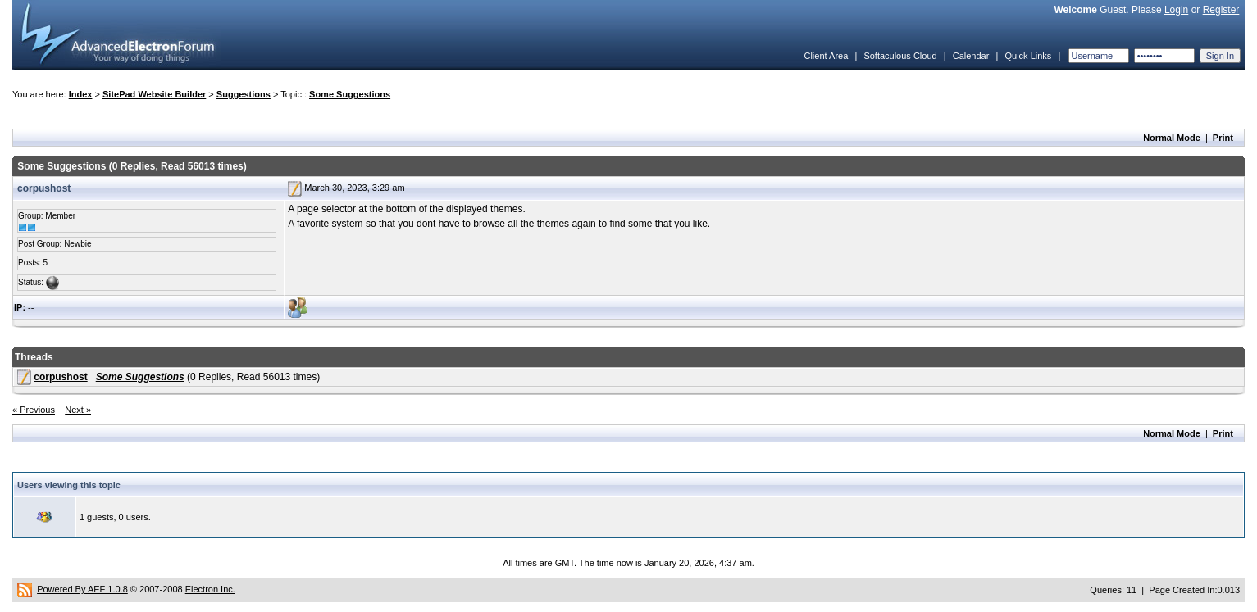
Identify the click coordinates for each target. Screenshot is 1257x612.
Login (1176, 10)
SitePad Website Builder (154, 94)
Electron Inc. (210, 589)
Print (1223, 138)
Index (81, 94)
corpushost (44, 188)
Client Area (826, 56)
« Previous (33, 410)
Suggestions (243, 94)
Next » (78, 410)
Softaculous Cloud (899, 56)
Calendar (971, 56)
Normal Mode (1171, 138)
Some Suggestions (349, 94)
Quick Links (1027, 56)
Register (1221, 10)
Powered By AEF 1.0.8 (82, 589)
